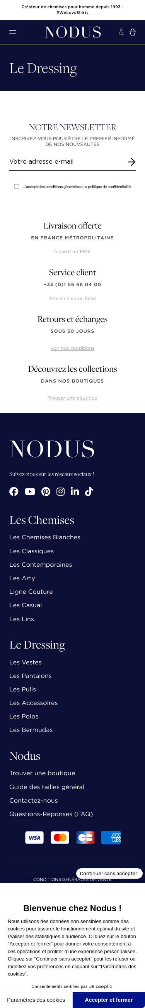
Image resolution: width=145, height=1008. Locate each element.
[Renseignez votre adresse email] (65, 161)
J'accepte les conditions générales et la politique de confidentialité (72, 186)
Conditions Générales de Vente (72, 880)
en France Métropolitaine (72, 238)
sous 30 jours (72, 331)
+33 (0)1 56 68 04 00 (73, 285)
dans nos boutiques (72, 381)
